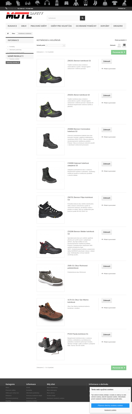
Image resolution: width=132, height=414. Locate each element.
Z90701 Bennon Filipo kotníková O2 (80, 198)
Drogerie (118, 26)
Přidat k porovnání (110, 68)
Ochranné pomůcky (86, 26)
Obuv (23, 26)
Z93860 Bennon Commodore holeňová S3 (79, 130)
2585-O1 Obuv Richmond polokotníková (77, 267)
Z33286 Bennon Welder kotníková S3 (81, 233)
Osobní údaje (51, 395)
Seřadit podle (41, 45)
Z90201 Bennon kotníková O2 (79, 61)
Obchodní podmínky (15, 49)
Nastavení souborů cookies (55, 398)
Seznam (124, 45)
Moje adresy (51, 393)
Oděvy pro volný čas (61, 26)
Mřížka (119, 45)
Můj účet (51, 384)
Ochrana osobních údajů (16, 52)
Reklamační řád (14, 55)
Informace (13, 40)
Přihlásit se (121, 8)
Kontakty (12, 46)
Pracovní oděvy (39, 26)
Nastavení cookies (110, 410)
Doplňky (105, 26)
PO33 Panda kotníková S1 (78, 334)
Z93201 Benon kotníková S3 (79, 95)
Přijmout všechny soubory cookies (110, 405)
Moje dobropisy (52, 390)
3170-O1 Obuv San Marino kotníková (78, 301)
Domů (28, 387)
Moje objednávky (52, 387)
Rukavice (12, 26)
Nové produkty (16, 66)
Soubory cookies (14, 58)
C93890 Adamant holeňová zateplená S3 (78, 164)
